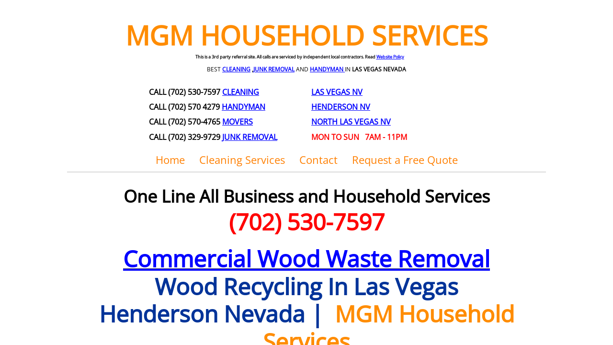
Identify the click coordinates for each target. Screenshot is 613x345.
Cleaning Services (242, 159)
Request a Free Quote (405, 159)
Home (170, 159)
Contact (318, 159)
